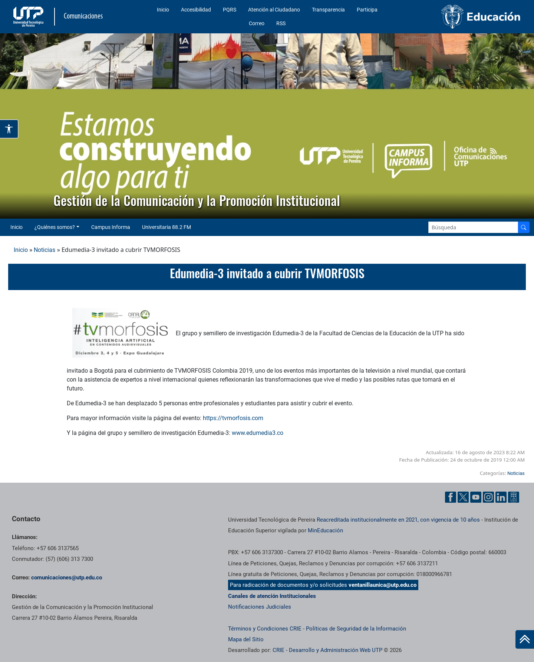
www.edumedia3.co (257, 432)
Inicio (163, 10)
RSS (281, 23)
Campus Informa (110, 227)
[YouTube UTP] (475, 497)
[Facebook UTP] (450, 497)
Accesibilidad (196, 10)
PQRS (229, 10)
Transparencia (328, 10)
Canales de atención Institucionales (272, 596)
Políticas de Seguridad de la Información (356, 628)
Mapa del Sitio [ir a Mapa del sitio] (246, 639)
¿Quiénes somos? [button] (54, 227)
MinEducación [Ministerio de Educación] (325, 530)
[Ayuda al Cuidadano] (513, 497)
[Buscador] (524, 227)
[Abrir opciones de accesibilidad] (9, 129)
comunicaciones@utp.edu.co (66, 577)
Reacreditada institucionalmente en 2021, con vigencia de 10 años (398, 519)
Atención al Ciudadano (274, 10)
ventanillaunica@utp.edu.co (382, 585)
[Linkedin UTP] (501, 497)
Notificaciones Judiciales (259, 606)
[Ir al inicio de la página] (525, 639)
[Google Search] (473, 227)
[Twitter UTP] (463, 497)
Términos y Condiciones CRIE (264, 628)
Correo (256, 23)
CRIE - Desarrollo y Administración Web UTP (327, 650)
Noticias (44, 249)
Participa (367, 10)
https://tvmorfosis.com (233, 418)
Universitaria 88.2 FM (166, 227)
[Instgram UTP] (488, 497)
